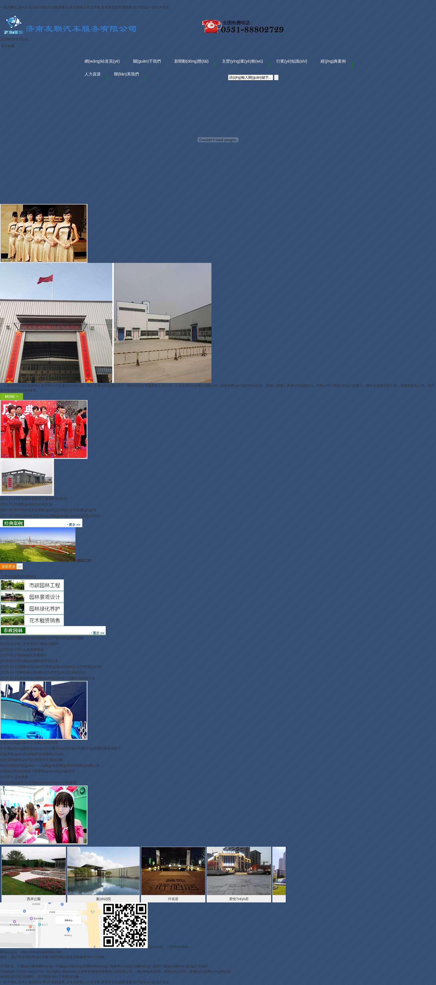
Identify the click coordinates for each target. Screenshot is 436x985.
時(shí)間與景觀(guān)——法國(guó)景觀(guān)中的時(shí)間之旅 (50, 766)
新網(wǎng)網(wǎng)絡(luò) (210, 972)
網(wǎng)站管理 (149, 972)
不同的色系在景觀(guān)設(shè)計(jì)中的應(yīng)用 (56, 510)
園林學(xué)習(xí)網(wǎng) (130, 966)
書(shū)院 (103, 899)
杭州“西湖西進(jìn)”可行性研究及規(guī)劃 (31, 760)
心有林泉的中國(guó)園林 (38, 644)
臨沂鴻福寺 (199, 966)
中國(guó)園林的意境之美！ (40, 661)
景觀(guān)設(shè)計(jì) (35, 504)
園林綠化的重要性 (33, 655)
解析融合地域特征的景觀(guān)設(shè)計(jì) (52, 672)
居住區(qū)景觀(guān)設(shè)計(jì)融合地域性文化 (57, 678)
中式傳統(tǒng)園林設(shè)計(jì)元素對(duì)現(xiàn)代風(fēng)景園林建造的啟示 (60, 748)
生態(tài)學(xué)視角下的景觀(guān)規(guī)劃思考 (37, 771)
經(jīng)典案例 (333, 61)
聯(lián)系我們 (126, 74)
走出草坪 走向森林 (14, 777)
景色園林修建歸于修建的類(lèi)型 (42, 499)
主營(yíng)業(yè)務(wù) (242, 61)
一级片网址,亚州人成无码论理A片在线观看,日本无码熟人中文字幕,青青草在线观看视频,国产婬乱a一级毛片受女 (84, 7)
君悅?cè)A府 (238, 899)
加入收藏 (8, 46)
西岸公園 (34, 899)
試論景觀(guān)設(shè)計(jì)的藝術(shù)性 (32, 754)
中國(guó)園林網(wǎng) (35, 966)
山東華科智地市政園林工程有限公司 (105, 972)
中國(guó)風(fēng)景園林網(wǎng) (81, 966)
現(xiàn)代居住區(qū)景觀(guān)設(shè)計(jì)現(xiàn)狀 (58, 516)
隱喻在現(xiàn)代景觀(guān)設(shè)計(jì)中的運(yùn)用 (60, 667)
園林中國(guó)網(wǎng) (171, 966)
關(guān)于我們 (147, 61)
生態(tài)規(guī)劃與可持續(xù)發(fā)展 (29, 743)
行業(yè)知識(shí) (291, 61)
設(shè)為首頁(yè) (14, 39)
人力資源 (93, 74)
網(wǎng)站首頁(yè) (102, 61)
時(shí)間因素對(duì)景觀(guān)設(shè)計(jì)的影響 (38, 783)
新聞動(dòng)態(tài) (191, 61)
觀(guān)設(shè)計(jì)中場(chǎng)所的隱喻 (51, 638)
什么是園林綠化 (31, 650)
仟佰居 (173, 899)
